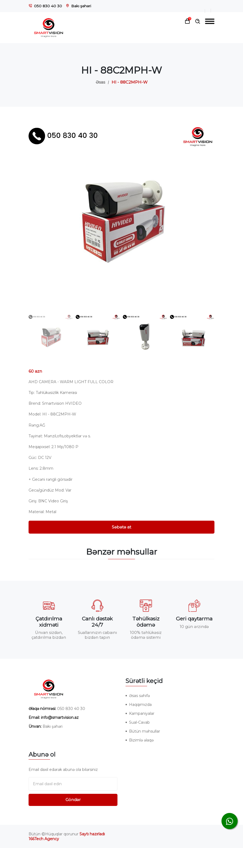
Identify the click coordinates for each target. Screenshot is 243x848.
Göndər (73, 799)
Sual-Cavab (139, 722)
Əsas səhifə (139, 695)
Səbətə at (121, 527)
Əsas (100, 82)
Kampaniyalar (141, 713)
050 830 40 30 (48, 6)
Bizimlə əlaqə (141, 740)
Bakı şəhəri (81, 6)
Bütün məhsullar (144, 731)
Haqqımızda (140, 704)
